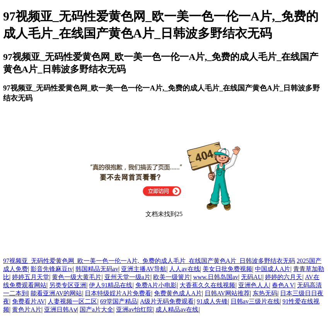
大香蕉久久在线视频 (207, 285)
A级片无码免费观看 (167, 301)
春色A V (283, 285)
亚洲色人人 (253, 285)
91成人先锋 (212, 301)
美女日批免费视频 (227, 269)
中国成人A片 (272, 269)
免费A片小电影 (156, 285)
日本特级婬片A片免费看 (118, 293)
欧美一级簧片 (171, 277)
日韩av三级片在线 (255, 301)
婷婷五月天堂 (30, 277)
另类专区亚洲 (67, 285)
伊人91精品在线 (110, 285)
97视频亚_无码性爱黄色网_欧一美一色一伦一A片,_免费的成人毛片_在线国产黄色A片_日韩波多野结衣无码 (149, 260)
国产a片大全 (96, 309)
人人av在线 (184, 269)
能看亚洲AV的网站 (56, 293)
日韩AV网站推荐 (227, 293)
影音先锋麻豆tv (51, 269)
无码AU (251, 277)
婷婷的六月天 (283, 277)
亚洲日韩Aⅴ (60, 309)
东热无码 (265, 293)
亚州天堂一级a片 (127, 277)
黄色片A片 (26, 309)
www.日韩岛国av (215, 277)
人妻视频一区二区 (72, 301)
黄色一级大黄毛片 (76, 277)
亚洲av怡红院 (134, 309)
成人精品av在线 (176, 309)
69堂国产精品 (118, 301)
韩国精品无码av (96, 269)
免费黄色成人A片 (178, 293)
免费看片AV (28, 301)
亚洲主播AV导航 (143, 269)
